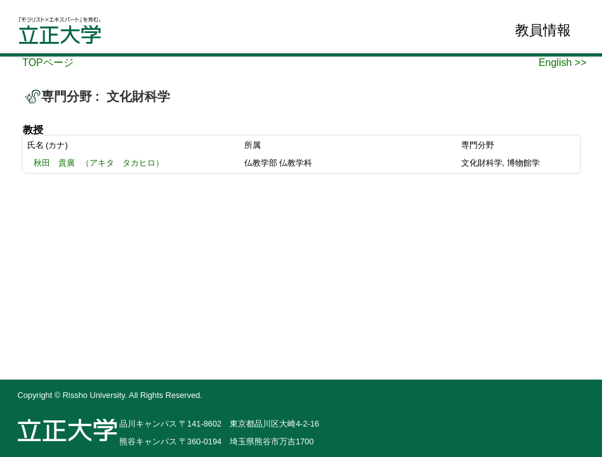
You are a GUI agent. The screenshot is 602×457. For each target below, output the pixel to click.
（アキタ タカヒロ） (99, 163)
